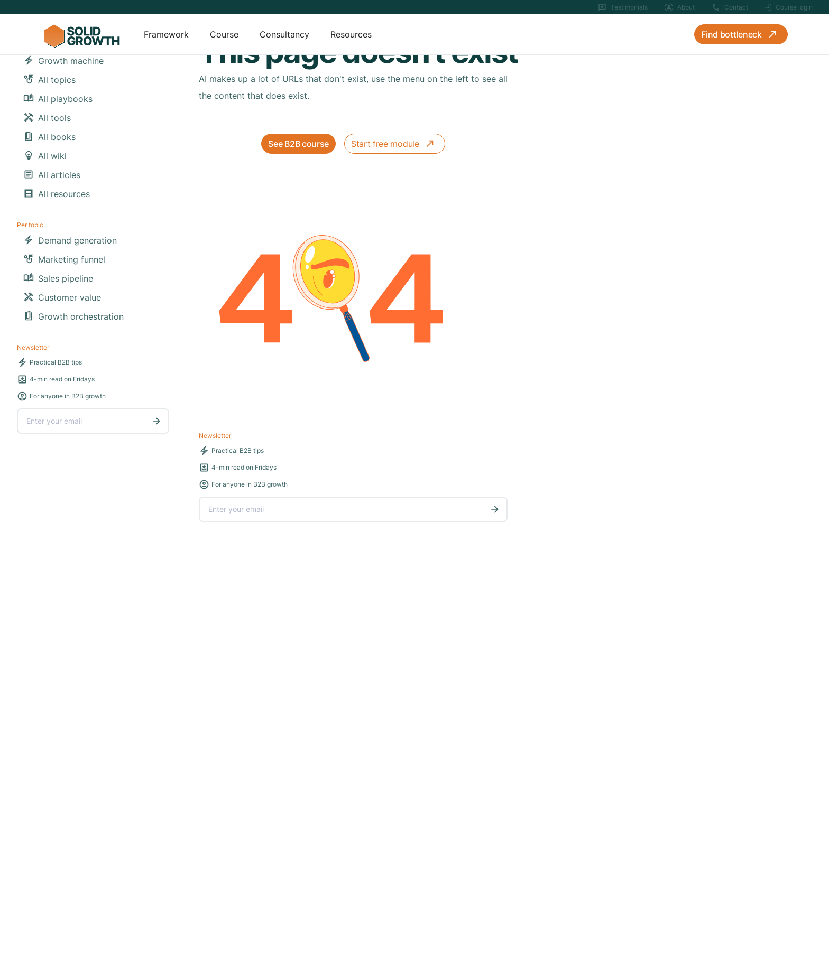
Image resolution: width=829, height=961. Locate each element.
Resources (351, 34)
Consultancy (284, 34)
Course (224, 34)
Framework (166, 34)
